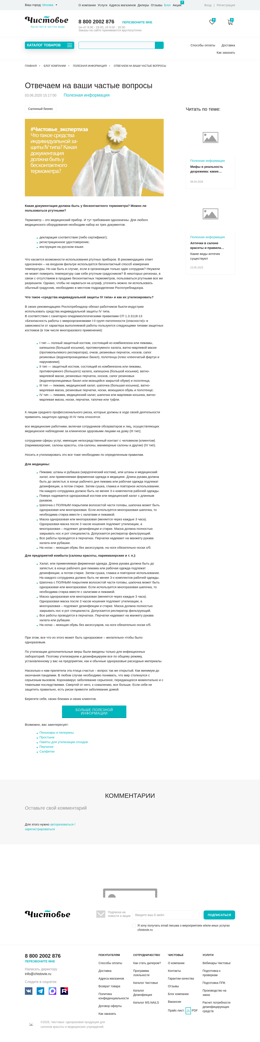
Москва (47, 5)
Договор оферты (110, 1006)
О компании (87, 5)
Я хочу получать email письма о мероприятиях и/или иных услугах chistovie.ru (184, 927)
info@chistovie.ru (38, 974)
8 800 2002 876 (96, 21)
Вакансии (174, 1001)
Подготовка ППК (214, 982)
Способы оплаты (202, 45)
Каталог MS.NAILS (146, 1002)
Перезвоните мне (137, 22)
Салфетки (46, 751)
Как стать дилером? (147, 963)
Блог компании (178, 994)
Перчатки (46, 746)
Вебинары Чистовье (217, 963)
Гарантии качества (181, 978)
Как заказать (226, 52)
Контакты (174, 970)
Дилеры (143, 5)
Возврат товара (109, 986)
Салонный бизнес (40, 109)
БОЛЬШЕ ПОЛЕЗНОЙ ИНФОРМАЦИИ (94, 711)
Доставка (228, 45)
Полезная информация (87, 95)
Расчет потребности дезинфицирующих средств (216, 1007)
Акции (177, 4)
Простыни (46, 737)
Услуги (102, 5)
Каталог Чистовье (145, 982)
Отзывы (156, 5)
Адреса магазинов (122, 5)
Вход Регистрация (219, 5)
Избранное (212, 22)
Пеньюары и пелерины (56, 732)
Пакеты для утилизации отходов (63, 742)
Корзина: (230, 22)
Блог (167, 5)
